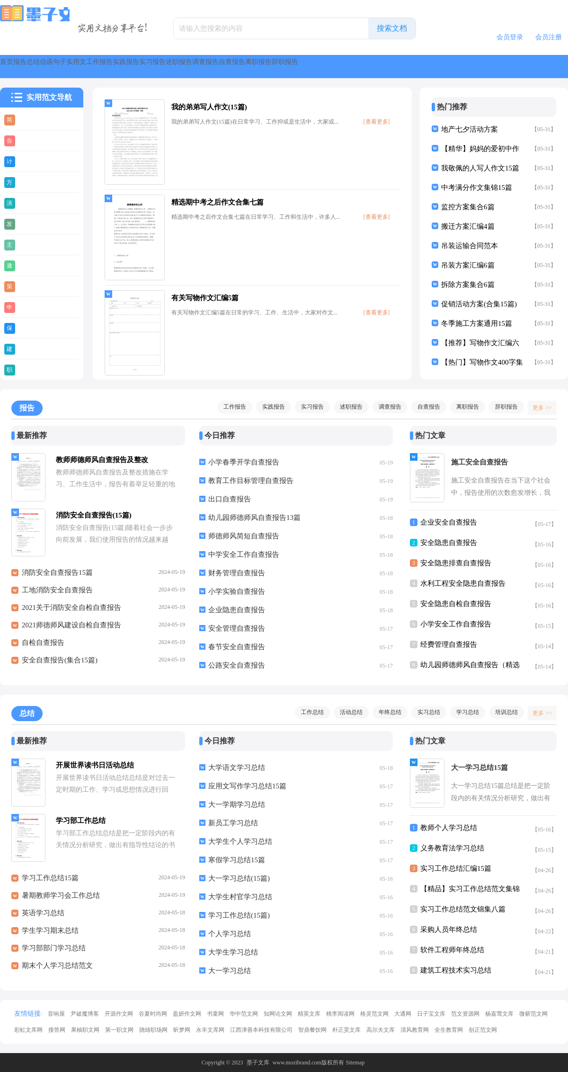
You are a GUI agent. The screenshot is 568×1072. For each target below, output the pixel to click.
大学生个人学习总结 (240, 841)
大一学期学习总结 (236, 804)
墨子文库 (258, 1062)
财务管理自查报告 (236, 573)
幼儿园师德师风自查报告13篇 (254, 517)
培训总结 (501, 712)
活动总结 (346, 712)
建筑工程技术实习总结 (455, 970)
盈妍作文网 (187, 1013)
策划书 (30, 286)
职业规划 (34, 369)
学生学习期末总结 (50, 935)
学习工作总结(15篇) (239, 915)
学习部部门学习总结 (54, 953)
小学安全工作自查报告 (455, 624)
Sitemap (355, 1062)
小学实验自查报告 (236, 591)
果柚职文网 (85, 1030)
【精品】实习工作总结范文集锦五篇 (470, 891)
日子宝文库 (431, 1013)
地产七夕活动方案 (469, 129)
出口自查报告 (229, 499)
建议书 (30, 348)
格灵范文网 (374, 1013)
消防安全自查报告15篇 (57, 577)
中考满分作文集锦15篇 (476, 187)
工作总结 (307, 712)
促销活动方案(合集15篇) (479, 304)
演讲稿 (30, 202)
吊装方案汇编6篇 (468, 265)
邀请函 (30, 265)
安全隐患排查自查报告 (455, 563)
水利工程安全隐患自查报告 (463, 583)
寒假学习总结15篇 (236, 860)
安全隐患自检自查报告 (455, 603)
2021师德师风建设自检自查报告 (71, 630)
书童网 (215, 1013)
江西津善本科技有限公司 (261, 1030)
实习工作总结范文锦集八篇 (463, 909)
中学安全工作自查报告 (243, 554)
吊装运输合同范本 (469, 246)
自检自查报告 (43, 648)
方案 (27, 182)
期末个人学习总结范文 (57, 970)
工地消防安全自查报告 (57, 595)
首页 (17, 67)
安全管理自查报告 (236, 628)
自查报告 (483, 67)
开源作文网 (119, 1013)
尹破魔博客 (85, 1013)
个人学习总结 (229, 934)
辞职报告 (501, 406)
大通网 (402, 1013)
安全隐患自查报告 (448, 542)
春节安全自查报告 (236, 647)
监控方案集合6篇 (468, 207)
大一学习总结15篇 (479, 767)
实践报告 (286, 67)
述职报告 (384, 67)
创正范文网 (483, 1030)
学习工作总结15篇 (50, 883)
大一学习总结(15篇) (239, 878)
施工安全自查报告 (479, 462)
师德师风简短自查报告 (243, 536)
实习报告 (335, 67)
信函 (119, 67)
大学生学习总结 (233, 952)
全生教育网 (449, 1030)
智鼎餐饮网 (312, 1030)
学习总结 (463, 712)
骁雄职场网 (153, 1030)
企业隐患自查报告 (236, 610)
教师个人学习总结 (448, 827)
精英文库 (309, 1013)
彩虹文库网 (28, 1030)
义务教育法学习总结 (452, 848)
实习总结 (424, 712)
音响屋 (56, 1013)
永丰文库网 (210, 1030)
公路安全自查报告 (236, 665)
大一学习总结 (229, 970)
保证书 (30, 327)
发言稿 (30, 223)
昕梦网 (181, 1030)
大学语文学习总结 (236, 767)
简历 (27, 119)
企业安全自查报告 (448, 522)
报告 (51, 67)
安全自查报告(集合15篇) (60, 665)
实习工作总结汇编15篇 (455, 868)
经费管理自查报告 (448, 644)
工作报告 (237, 67)
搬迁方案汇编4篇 (468, 226)
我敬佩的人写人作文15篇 (480, 168)
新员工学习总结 (233, 823)
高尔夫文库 (380, 1030)
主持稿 (30, 244)
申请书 (30, 307)
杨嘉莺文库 (499, 1013)
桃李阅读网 (340, 1013)
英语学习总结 (43, 918)
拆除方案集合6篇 (468, 284)
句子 (153, 67)
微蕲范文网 (533, 1013)
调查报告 (433, 67)
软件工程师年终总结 (452, 950)
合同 (27, 140)
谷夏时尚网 (153, 1013)
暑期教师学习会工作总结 (61, 900)
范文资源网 (465, 1013)
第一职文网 (119, 1030)
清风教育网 (414, 1030)
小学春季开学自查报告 (243, 462)
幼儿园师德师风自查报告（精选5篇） (470, 667)
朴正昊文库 (346, 1030)
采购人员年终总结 (448, 929)
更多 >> (539, 406)
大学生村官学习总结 (240, 897)
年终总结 (385, 712)
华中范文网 (244, 1013)
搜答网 (56, 1030)
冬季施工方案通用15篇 (476, 323)
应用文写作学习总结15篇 (247, 786)
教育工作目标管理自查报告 (250, 480)
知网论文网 (278, 1013)
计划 (27, 161)
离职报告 (532, 67)
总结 (85, 67)
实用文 (191, 67)
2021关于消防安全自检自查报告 (71, 612)
